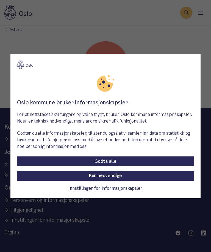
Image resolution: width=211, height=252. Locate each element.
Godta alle (105, 161)
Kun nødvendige (105, 175)
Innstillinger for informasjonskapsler (105, 188)
